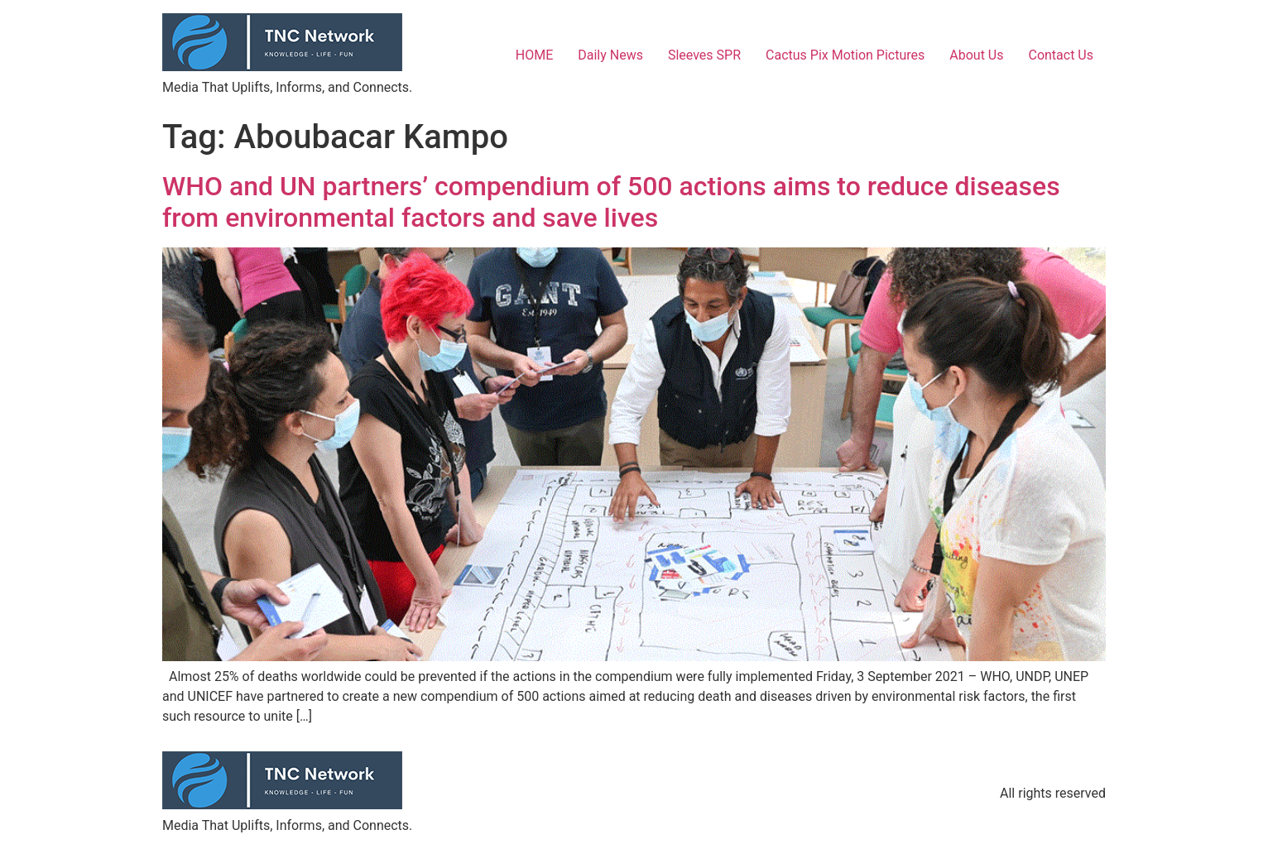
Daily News (610, 55)
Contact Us (1060, 55)
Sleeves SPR (704, 55)
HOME (534, 55)
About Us (976, 55)
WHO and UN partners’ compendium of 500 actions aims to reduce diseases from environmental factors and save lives (611, 201)
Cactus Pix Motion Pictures (845, 55)
